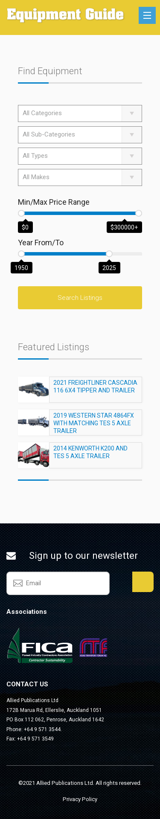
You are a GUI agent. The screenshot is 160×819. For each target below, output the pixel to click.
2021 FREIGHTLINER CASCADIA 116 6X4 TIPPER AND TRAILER (95, 390)
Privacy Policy (80, 799)
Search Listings (80, 298)
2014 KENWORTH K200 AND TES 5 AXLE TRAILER (90, 456)
